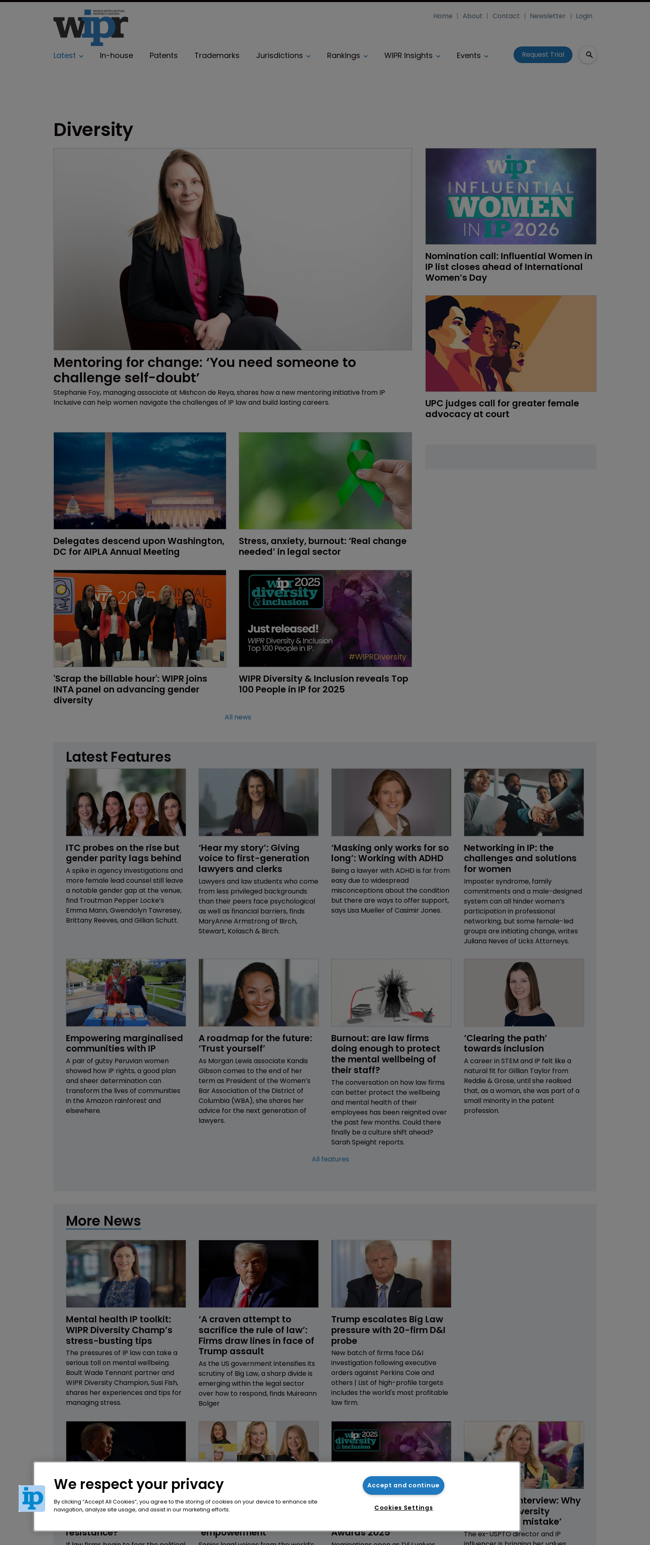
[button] (32, 1498)
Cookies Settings (403, 1508)
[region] (277, 1496)
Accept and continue (403, 1485)
